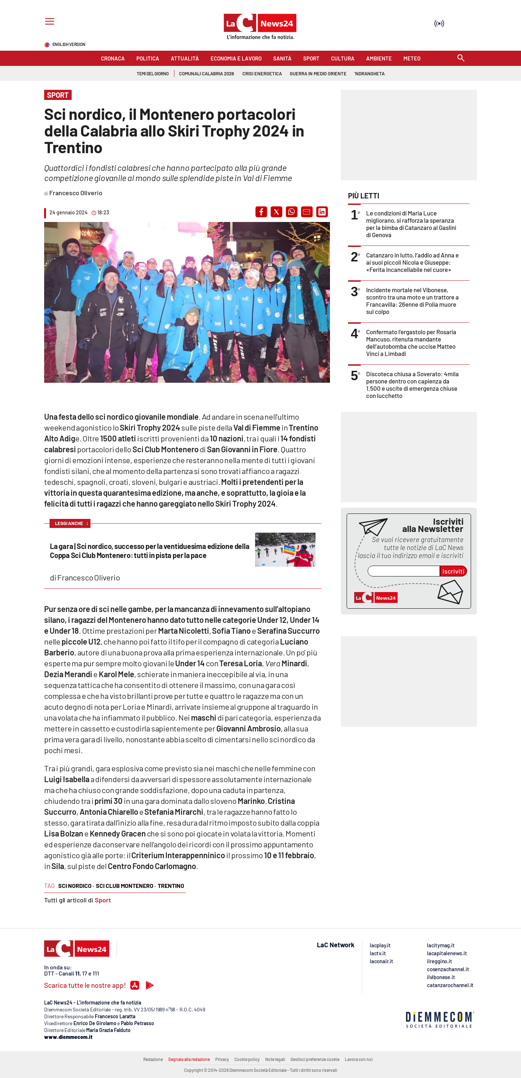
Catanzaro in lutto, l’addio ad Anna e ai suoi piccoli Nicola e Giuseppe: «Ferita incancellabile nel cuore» (412, 262)
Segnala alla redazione (189, 1059)
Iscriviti (453, 571)
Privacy (222, 1059)
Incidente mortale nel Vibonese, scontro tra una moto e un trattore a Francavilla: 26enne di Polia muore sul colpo (412, 300)
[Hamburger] (48, 22)
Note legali (275, 1059)
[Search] (461, 58)
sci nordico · (76, 885)
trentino (171, 885)
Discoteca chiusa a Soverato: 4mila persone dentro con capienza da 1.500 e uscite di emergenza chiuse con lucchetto (412, 384)
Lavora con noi (359, 1059)
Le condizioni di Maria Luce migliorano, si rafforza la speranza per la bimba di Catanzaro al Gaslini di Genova (411, 223)
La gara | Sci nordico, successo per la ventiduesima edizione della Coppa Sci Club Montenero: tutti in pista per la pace (149, 550)
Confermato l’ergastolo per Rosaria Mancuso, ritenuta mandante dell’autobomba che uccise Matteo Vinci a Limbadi (411, 342)
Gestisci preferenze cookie (315, 1059)
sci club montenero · (126, 885)
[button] (261, 211)
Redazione (153, 1059)
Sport (103, 900)
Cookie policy (247, 1059)
